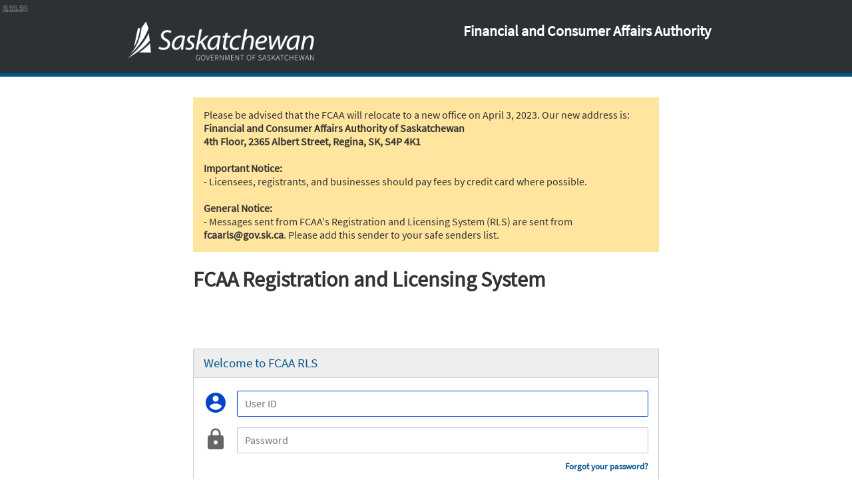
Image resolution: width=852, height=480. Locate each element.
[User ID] (442, 403)
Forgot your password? (606, 466)
